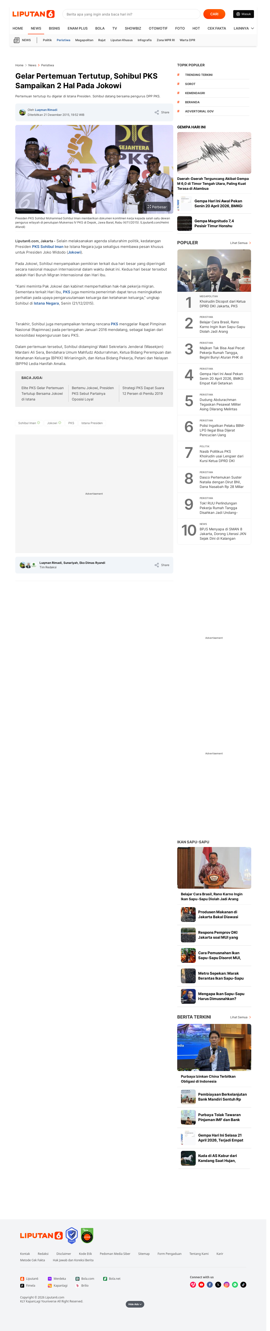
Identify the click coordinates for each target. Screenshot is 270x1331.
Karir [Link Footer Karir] (219, 1254)
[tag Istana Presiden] (92, 423)
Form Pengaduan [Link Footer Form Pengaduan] (169, 1254)
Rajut (102, 40)
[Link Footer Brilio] (85, 1286)
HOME (18, 28)
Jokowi (74, 252)
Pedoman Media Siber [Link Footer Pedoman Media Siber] (115, 1254)
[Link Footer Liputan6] (41, 1236)
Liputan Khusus (122, 40)
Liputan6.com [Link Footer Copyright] (54, 1297)
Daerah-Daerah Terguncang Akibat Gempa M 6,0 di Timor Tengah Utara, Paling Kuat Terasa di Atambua (213, 183)
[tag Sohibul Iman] (29, 423)
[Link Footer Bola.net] (113, 1279)
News (36, 28)
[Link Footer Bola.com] (85, 1279)
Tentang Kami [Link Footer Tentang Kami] (199, 1254)
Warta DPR (187, 40)
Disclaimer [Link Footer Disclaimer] (64, 1254)
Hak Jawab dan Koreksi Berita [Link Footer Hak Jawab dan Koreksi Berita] (73, 1260)
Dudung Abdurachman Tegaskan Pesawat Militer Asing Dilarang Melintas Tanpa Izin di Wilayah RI (220, 407)
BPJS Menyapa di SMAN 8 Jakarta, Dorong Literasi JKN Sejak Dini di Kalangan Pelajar (223, 536)
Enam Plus (78, 28)
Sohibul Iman (51, 246)
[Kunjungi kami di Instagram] (227, 1285)
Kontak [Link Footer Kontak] (25, 1254)
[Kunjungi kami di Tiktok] (243, 1285)
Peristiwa (63, 40)
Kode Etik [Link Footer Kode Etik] (85, 1254)
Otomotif (158, 28)
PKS (35, 246)
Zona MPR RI (166, 40)
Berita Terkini (194, 1017)
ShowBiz (133, 28)
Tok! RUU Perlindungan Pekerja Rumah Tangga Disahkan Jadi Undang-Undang (219, 510)
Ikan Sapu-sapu (193, 842)
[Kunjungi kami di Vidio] (193, 1285)
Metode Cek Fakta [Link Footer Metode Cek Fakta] (32, 1260)
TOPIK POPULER (191, 65)
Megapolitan (84, 40)
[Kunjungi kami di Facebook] (210, 1285)
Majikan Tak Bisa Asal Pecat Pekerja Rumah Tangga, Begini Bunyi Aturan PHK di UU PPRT (222, 355)
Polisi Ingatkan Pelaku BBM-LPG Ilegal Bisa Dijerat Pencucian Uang (222, 430)
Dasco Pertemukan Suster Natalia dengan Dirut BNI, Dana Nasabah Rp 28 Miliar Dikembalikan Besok (222, 484)
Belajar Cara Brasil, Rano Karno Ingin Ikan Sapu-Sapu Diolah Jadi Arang (222, 326)
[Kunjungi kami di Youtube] (201, 1285)
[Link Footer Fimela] (30, 1286)
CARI (214, 14)
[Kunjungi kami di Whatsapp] (235, 1285)
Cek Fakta (217, 28)
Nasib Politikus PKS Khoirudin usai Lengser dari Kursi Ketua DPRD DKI (221, 456)
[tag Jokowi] (54, 423)
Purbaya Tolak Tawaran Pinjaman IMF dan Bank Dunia (219, 1119)
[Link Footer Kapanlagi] (58, 1286)
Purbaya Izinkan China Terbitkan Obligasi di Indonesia (208, 1078)
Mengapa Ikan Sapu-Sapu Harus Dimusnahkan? (221, 996)
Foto (180, 28)
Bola (100, 28)
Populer (187, 242)
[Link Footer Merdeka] (58, 1279)
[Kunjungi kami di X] (218, 1285)
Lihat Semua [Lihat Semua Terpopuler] (239, 243)
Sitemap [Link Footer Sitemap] (144, 1254)
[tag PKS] (71, 423)
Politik (47, 40)
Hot (196, 28)
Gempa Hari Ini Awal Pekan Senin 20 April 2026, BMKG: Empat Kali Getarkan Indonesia (222, 381)
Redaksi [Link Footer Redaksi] (43, 1254)
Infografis (145, 40)
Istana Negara (46, 303)
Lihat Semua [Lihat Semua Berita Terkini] (239, 1017)
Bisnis (54, 28)
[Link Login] (243, 14)
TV (114, 28)
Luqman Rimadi (46, 110)
